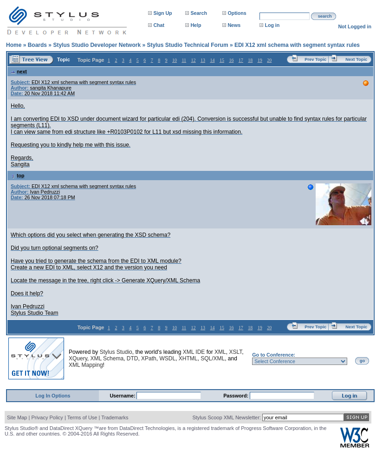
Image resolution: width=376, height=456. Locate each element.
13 (203, 60)
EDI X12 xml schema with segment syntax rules (297, 45)
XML (220, 352)
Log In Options (52, 395)
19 (260, 60)
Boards (37, 45)
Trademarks (114, 417)
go (362, 360)
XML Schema (106, 358)
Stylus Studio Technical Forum (187, 45)
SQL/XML (213, 358)
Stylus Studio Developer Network (97, 45)
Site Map (17, 417)
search (325, 16)
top (18, 175)
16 (231, 60)
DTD (132, 358)
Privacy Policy (47, 417)
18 (250, 60)
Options (236, 13)
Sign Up (162, 13)
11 (184, 60)
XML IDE (194, 352)
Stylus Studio (116, 352)
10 (174, 60)
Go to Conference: (273, 355)
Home (13, 45)
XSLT (235, 352)
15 (222, 60)
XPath (148, 358)
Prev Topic (315, 59)
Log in (272, 25)
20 (269, 60)
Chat (158, 25)
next (19, 71)
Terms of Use (82, 417)
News (233, 25)
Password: (236, 395)
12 (193, 60)
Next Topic (356, 59)
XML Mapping (86, 365)
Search (198, 13)
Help (195, 25)
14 (212, 60)
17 (241, 60)
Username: (123, 395)
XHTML (188, 358)
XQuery (78, 358)
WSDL (167, 358)
